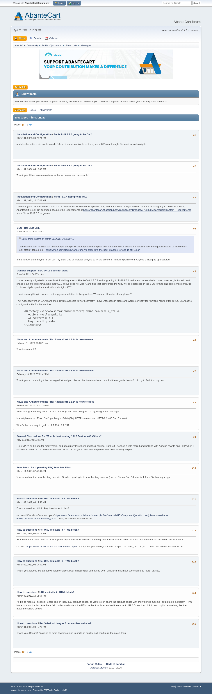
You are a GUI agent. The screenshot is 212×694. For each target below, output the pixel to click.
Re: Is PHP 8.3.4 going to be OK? (73, 134)
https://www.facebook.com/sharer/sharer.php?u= (52, 546)
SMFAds (14, 690)
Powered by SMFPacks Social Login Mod (51, 690)
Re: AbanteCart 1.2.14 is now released (72, 339)
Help (173, 686)
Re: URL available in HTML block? (59, 498)
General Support (26, 270)
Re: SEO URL (32, 228)
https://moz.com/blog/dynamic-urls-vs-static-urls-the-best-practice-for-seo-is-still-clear (93, 250)
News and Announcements (32, 339)
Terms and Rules (184, 686)
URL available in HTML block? (57, 592)
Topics (32, 110)
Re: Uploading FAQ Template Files (51, 467)
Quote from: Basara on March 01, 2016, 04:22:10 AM (48, 239)
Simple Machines (35, 686)
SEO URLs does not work (53, 270)
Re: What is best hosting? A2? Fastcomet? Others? (71, 436)
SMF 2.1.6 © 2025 (19, 686)
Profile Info (20, 87)
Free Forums (26, 690)
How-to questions (27, 498)
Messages (20, 110)
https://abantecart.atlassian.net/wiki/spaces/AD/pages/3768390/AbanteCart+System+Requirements (137, 210)
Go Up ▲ (197, 686)
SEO (20, 228)
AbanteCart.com (99, 667)
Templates (23, 467)
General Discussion (28, 436)
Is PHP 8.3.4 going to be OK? (70, 196)
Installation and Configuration (34, 134)
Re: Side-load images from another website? (65, 623)
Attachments (46, 110)
